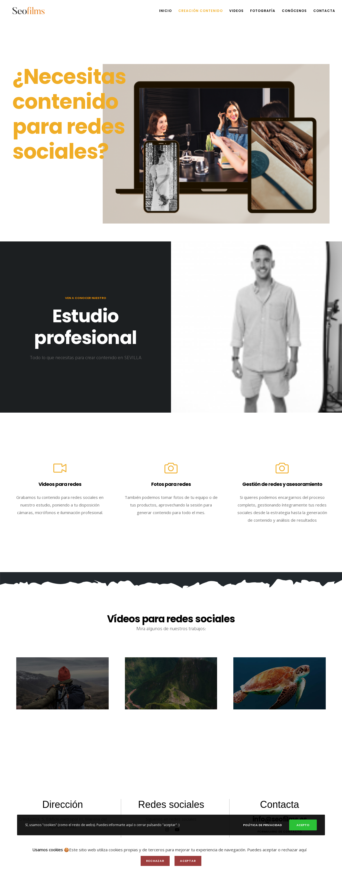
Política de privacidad (262, 825)
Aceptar (188, 861)
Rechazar (155, 861)
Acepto (302, 825)
